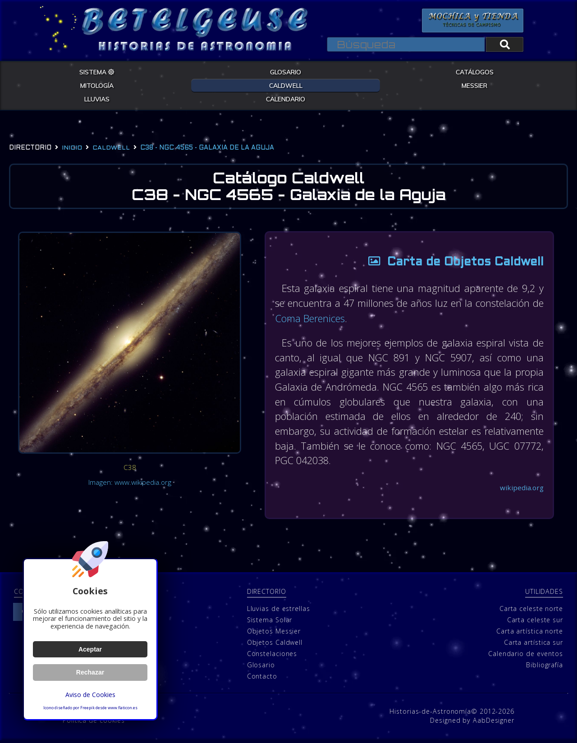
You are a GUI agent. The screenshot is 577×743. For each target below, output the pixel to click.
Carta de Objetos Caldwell (450, 263)
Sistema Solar (270, 622)
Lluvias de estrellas (278, 611)
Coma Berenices (331, 318)
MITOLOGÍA (97, 85)
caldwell (111, 148)
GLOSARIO (285, 72)
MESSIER (474, 85)
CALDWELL (285, 85)
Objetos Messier (274, 633)
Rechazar (90, 672)
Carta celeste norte (531, 611)
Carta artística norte (529, 633)
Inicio (72, 148)
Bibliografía (544, 667)
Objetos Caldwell (274, 645)
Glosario (261, 667)
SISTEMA (96, 72)
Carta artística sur (533, 645)
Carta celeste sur (535, 622)
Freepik (87, 708)
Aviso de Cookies (90, 694)
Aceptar (90, 649)
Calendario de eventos (525, 656)
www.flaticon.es (122, 708)
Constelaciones (272, 656)
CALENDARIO (285, 99)
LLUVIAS (97, 99)
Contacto (262, 679)
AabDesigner (493, 723)
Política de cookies (94, 723)
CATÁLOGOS (475, 72)
